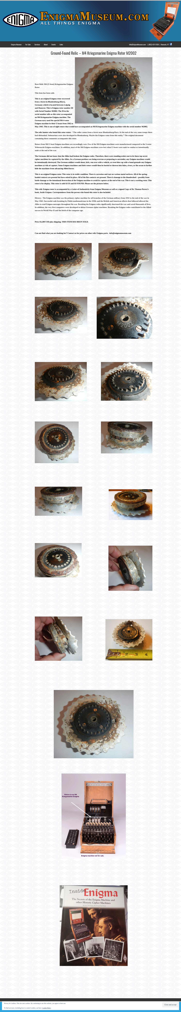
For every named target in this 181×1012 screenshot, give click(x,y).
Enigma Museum (16, 44)
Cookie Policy (46, 1008)
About (46, 44)
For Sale (28, 44)
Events (53, 44)
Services (37, 44)
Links (61, 44)
